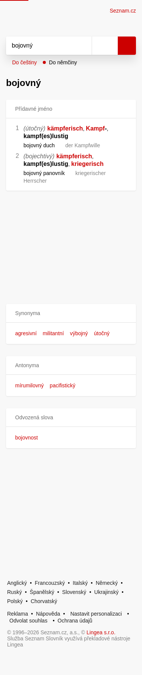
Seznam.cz (123, 11)
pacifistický (62, 385)
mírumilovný (29, 385)
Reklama (17, 614)
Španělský (42, 592)
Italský (80, 583)
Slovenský (74, 592)
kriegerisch (87, 164)
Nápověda (48, 614)
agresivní (26, 333)
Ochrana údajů (75, 621)
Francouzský (50, 583)
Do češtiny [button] (24, 62)
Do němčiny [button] (63, 62)
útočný (101, 333)
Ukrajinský (106, 592)
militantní (53, 333)
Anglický (17, 583)
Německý (107, 583)
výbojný (79, 333)
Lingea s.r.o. (101, 632)
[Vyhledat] (40, 46)
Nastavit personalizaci (96, 614)
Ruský (14, 592)
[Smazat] (83, 46)
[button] (71, 313)
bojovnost (26, 438)
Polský (15, 601)
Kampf (95, 128)
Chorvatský (44, 601)
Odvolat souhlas (28, 621)
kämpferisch (65, 128)
